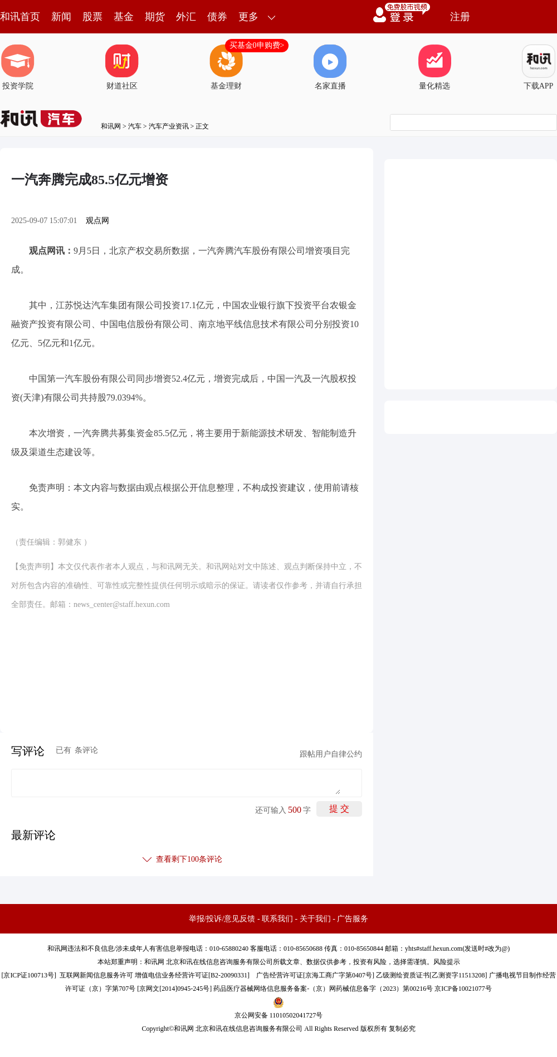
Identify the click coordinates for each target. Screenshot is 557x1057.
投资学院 (18, 67)
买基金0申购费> (257, 45)
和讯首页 (20, 16)
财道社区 (122, 67)
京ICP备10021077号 (463, 988)
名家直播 (330, 67)
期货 (155, 16)
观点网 (97, 220)
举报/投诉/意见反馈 (222, 919)
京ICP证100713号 (28, 975)
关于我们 (315, 919)
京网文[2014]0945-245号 (174, 988)
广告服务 (352, 919)
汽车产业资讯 (169, 126)
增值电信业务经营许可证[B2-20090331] (192, 975)
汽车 (134, 126)
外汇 (186, 16)
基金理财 (226, 67)
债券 (217, 16)
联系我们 (277, 919)
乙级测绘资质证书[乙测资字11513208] (431, 975)
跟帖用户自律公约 (331, 754)
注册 (460, 16)
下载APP (538, 67)
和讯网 (111, 126)
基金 (124, 16)
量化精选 (434, 67)
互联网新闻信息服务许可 (96, 975)
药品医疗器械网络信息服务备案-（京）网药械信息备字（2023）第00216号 (323, 988)
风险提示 (446, 962)
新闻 (61, 16)
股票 (92, 16)
